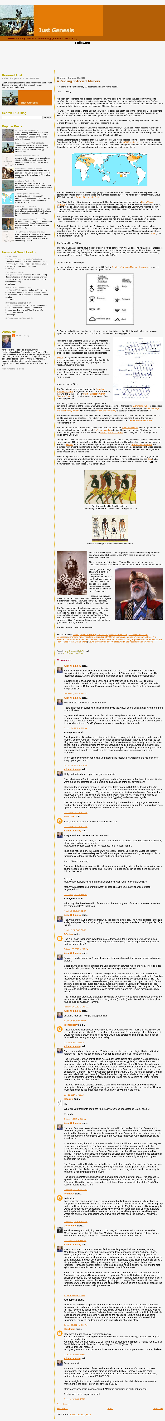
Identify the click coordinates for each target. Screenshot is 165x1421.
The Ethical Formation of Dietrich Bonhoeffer (23, 259)
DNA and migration (103, 430)
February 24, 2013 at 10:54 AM (76, 1007)
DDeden (68, 934)
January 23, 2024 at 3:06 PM (75, 1325)
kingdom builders (130, 427)
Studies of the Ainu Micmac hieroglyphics (131, 267)
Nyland (60, 357)
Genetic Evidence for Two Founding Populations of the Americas (128, 639)
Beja (150, 459)
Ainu (64, 653)
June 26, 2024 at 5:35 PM (74, 1354)
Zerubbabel (70, 1225)
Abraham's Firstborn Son (25, 181)
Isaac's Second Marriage (25, 206)
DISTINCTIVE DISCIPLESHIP (18, 303)
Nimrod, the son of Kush (111, 432)
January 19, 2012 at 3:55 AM (75, 895)
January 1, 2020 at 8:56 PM (75, 1241)
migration (74, 653)
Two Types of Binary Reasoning (18, 275)
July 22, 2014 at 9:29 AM (74, 1042)
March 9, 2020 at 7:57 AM (74, 1296)
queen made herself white (140, 420)
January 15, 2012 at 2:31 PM (75, 827)
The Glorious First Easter (15, 305)
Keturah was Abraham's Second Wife (30, 219)
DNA (68, 653)
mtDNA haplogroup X (132, 142)
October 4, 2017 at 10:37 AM (75, 1190)
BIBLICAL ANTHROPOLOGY (18, 287)
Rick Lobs (69, 816)
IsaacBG (68, 1099)
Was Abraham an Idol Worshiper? (29, 168)
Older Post (158, 1408)
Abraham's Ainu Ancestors (80, 637)
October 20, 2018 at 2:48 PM (75, 1222)
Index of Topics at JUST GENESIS (20, 78)
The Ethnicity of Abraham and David (30, 232)
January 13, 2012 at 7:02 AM (75, 694)
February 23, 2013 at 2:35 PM (76, 949)
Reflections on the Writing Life (19, 318)
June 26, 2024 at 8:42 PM (74, 1399)
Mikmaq (82, 653)
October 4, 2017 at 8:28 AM (75, 1119)
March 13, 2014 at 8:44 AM (75, 1021)
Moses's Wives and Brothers (27, 156)
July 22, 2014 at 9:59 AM (74, 1095)
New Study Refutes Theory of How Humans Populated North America (120, 642)
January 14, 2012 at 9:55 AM (75, 728)
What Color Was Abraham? (26, 130)
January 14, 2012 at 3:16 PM (75, 765)
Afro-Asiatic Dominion (141, 444)
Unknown (69, 1193)
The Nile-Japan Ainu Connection (112, 634)
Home (110, 1408)
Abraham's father (141, 406)
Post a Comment (63, 1404)
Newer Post (62, 1408)
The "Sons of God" (13, 290)
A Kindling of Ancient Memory (27, 194)
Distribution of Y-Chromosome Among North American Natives (122, 637)
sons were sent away (106, 411)
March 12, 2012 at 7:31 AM (75, 911)
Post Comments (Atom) (80, 1414)
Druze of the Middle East (87, 197)
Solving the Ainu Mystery (84, 634)
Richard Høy (71, 1025)
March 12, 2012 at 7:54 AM (75, 930)
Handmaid (69, 1329)
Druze (152, 233)
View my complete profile (13, 369)
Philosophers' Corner (15, 272)
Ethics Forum (11, 257)
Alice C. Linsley (72, 666)
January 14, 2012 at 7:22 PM (75, 813)
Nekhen (69, 444)
